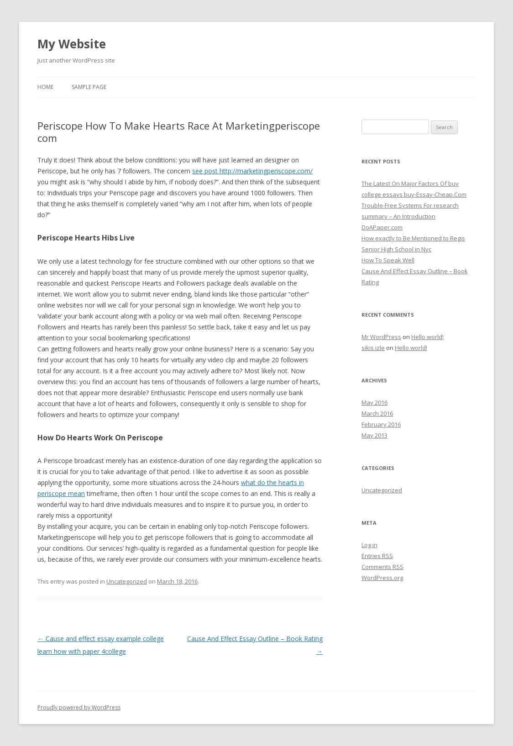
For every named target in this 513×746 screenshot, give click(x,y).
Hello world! (427, 337)
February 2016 (381, 424)
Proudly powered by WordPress (78, 707)
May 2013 (374, 435)
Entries (377, 556)
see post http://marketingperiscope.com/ (252, 171)
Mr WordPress (381, 337)
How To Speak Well (387, 260)
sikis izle (373, 348)
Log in (369, 545)
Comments (382, 567)
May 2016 (374, 402)
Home (45, 87)
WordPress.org (382, 578)
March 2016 (377, 413)
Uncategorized (126, 581)
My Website (71, 44)
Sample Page (89, 87)
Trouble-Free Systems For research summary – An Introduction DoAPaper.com (410, 216)
